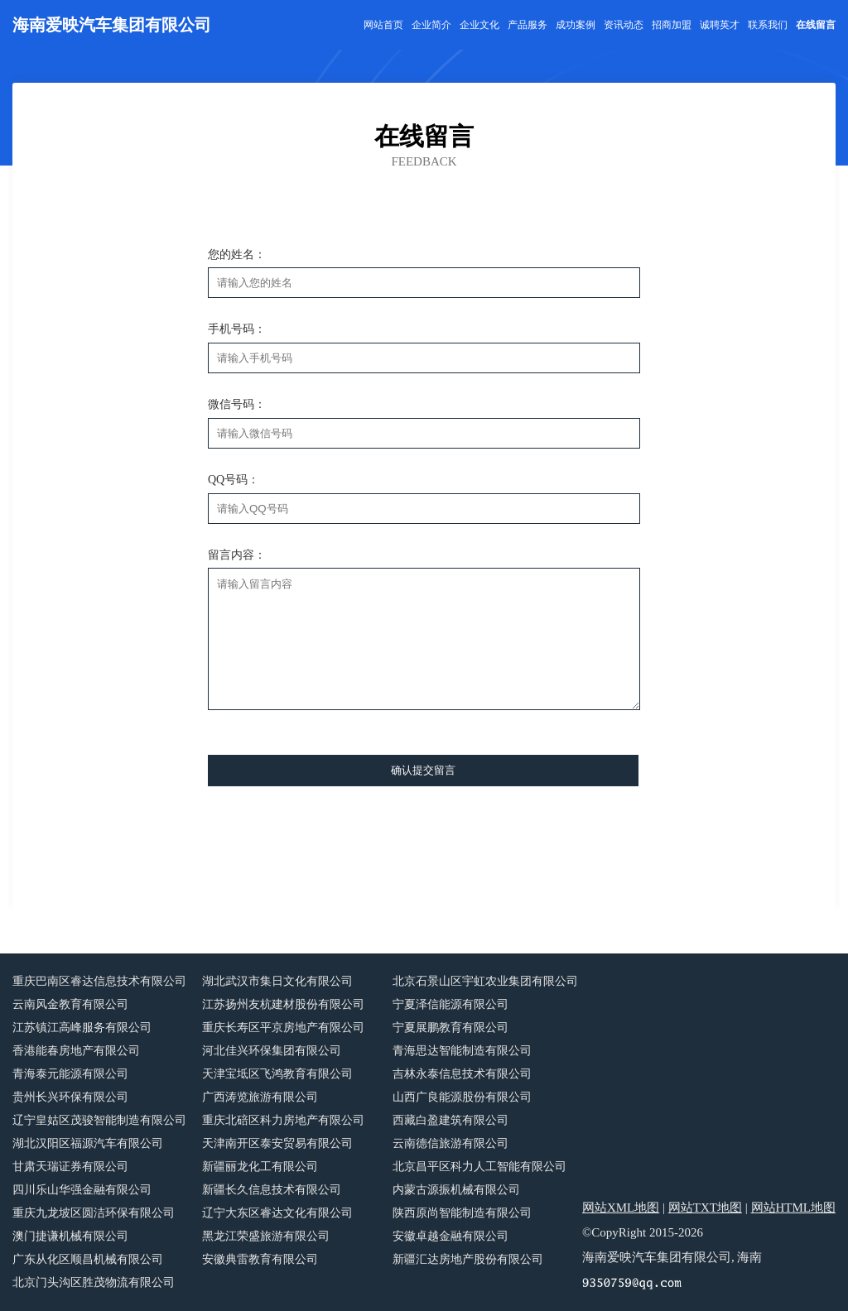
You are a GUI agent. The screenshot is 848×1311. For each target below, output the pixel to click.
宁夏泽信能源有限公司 (450, 1004)
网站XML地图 (620, 1207)
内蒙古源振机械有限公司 (456, 1190)
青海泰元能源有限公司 (70, 1074)
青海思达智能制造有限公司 (462, 1050)
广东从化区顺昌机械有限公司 (87, 1259)
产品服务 (527, 25)
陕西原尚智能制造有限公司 (462, 1213)
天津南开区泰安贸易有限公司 (277, 1143)
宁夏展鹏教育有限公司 (450, 1027)
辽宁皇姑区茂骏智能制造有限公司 (99, 1120)
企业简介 (431, 25)
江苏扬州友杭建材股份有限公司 (283, 1004)
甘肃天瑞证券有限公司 (70, 1166)
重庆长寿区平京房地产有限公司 (283, 1027)
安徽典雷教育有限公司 (260, 1259)
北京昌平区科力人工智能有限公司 (479, 1166)
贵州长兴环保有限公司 (70, 1097)
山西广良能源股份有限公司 (462, 1097)
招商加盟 (671, 25)
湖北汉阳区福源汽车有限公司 (87, 1143)
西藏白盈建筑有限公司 (450, 1120)
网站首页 (383, 25)
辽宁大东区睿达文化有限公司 (277, 1213)
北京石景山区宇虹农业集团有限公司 (485, 981)
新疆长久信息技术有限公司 (271, 1190)
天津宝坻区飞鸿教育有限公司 (277, 1074)
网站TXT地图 (705, 1207)
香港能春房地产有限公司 (76, 1050)
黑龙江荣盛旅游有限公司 (266, 1236)
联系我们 (768, 25)
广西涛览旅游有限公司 (260, 1097)
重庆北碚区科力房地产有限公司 (283, 1120)
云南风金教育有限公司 (70, 1004)
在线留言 (816, 25)
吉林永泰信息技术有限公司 (462, 1074)
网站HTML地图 (793, 1207)
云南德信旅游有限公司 (450, 1143)
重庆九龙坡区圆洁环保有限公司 (93, 1213)
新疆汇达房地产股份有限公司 (468, 1259)
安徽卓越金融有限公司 (450, 1236)
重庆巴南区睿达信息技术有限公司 (99, 981)
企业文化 (479, 25)
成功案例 (575, 25)
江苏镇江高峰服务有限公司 (82, 1027)
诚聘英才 (720, 25)
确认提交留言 (423, 770)
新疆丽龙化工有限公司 (260, 1166)
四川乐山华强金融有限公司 (82, 1190)
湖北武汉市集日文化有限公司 (277, 981)
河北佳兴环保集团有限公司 (271, 1050)
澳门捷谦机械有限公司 (70, 1236)
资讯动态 (623, 25)
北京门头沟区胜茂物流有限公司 (93, 1282)
